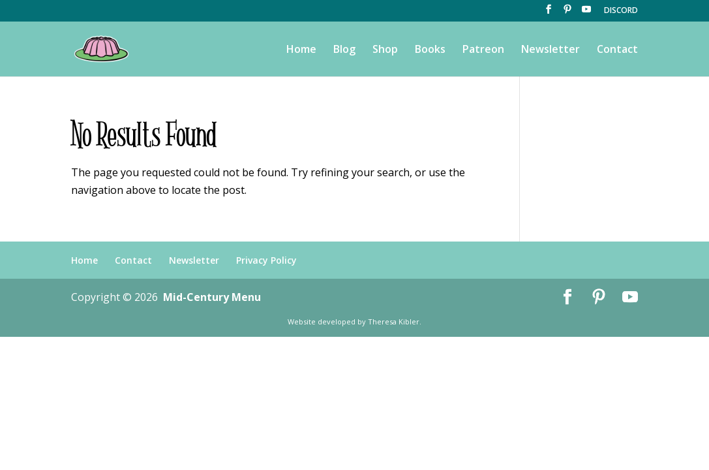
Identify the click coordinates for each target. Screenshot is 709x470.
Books (430, 50)
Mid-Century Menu (212, 297)
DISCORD (621, 11)
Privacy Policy (266, 260)
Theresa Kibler (393, 321)
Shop (385, 50)
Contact (617, 50)
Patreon (483, 50)
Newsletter (550, 50)
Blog (344, 50)
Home (301, 50)
